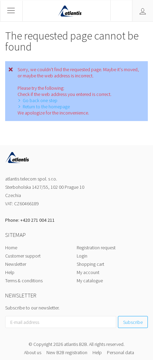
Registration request (96, 247)
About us (32, 352)
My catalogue (90, 280)
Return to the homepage (46, 106)
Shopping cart (90, 264)
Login (82, 256)
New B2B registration (66, 352)
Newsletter (15, 264)
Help (9, 272)
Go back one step (40, 100)
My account (88, 272)
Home (11, 247)
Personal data (120, 352)
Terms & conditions (24, 280)
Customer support (23, 256)
